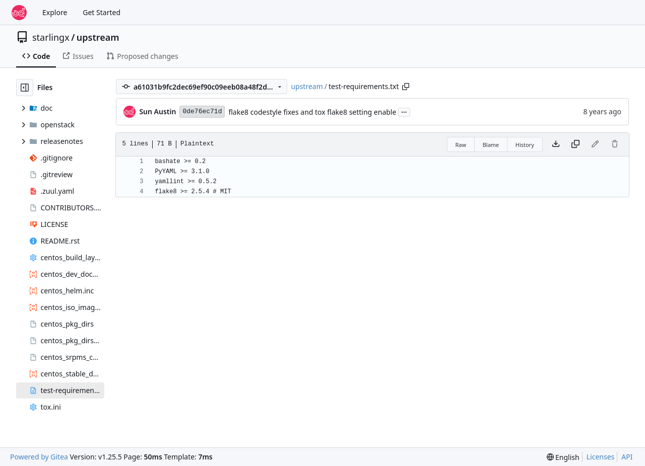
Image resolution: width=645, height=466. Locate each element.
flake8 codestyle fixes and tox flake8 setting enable (312, 112)
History (524, 144)
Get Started (101, 12)
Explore (54, 12)
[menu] (563, 457)
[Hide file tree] (24, 87)
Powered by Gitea (39, 456)
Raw (461, 144)
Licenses (601, 456)
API (626, 456)
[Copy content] (575, 144)
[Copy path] (405, 86)
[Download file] (556, 144)
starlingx (51, 37)
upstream (98, 37)
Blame (491, 144)
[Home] (19, 13)
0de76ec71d (202, 111)
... (404, 111)
